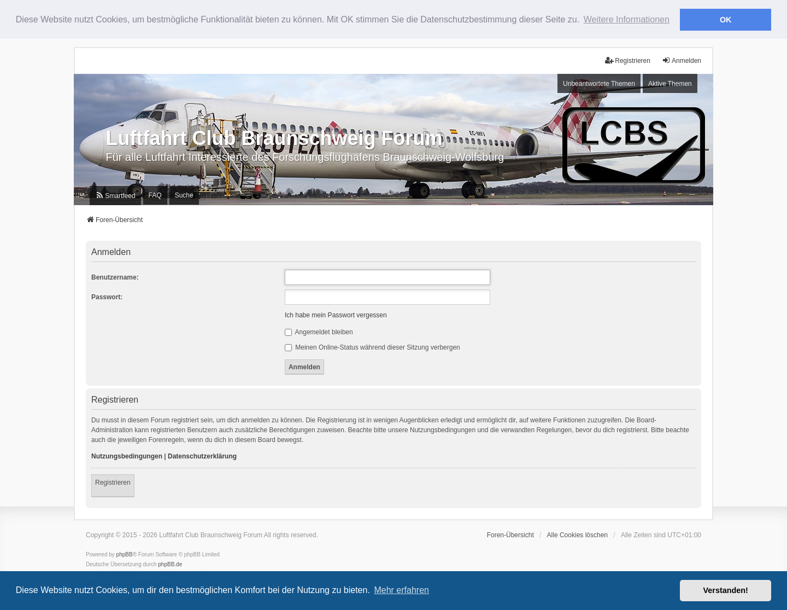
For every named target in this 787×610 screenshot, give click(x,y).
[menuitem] (115, 195)
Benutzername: (115, 277)
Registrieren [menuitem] (627, 60)
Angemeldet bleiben (319, 331)
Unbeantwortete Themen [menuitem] (599, 82)
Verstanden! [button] (725, 590)
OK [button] (726, 19)
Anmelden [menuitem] (681, 60)
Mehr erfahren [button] (401, 590)
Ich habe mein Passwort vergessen (336, 314)
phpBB (124, 554)
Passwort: (106, 296)
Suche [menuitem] (184, 195)
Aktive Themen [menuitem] (670, 82)
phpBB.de (170, 564)
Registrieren (113, 482)
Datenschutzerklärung (202, 456)
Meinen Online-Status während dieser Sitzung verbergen (372, 347)
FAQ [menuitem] (155, 195)
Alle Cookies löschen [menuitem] (577, 534)
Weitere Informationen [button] (626, 19)
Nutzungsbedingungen (126, 456)
